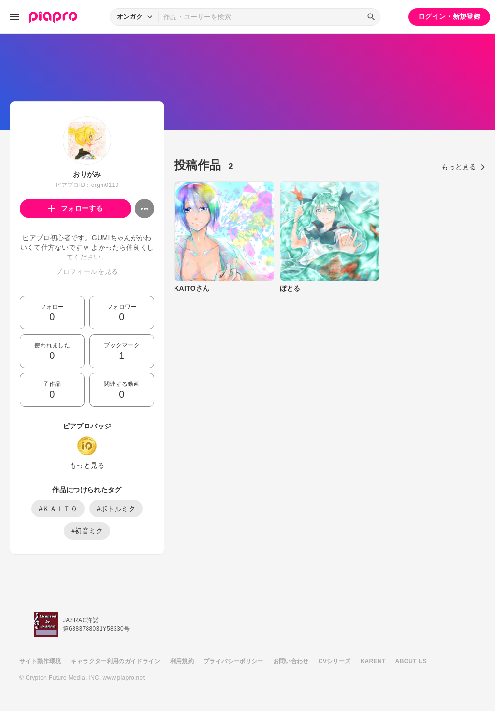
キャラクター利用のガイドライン (115, 661)
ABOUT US (411, 661)
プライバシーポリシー (233, 661)
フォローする (75, 208)
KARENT (373, 661)
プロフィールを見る (87, 271)
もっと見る (87, 465)
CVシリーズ (335, 661)
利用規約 (182, 661)
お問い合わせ (291, 661)
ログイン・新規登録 (449, 16)
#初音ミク (87, 531)
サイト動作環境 (40, 661)
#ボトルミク (116, 508)
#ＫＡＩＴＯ (58, 508)
